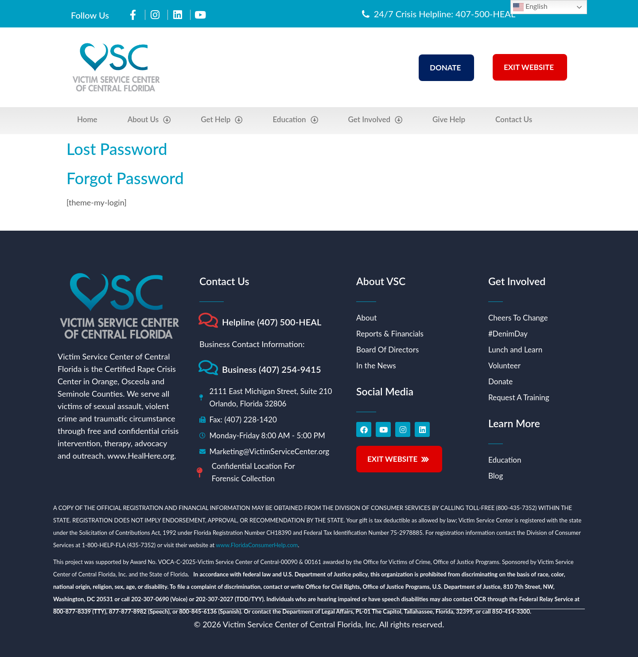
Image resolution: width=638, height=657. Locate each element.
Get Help (221, 120)
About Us (149, 120)
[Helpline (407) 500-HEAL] (208, 320)
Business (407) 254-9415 (271, 369)
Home (87, 119)
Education (295, 120)
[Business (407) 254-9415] (208, 367)
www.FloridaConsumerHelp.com (257, 545)
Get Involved (375, 120)
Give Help (448, 119)
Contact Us (513, 119)
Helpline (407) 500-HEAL (272, 322)
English (530, 7)
